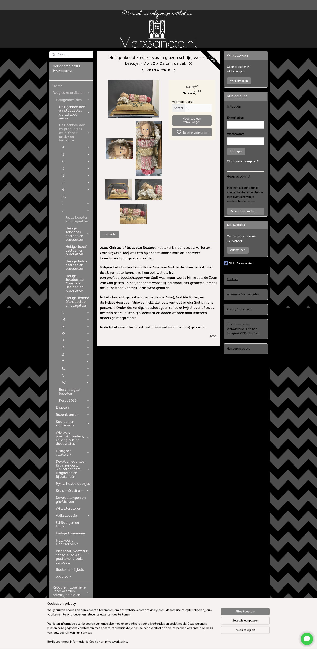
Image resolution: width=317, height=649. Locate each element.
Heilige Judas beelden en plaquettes (76, 265)
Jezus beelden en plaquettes (77, 219)
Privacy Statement (239, 309)
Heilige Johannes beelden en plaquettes (78, 234)
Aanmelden (237, 250)
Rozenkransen (73, 415)
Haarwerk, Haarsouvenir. (67, 542)
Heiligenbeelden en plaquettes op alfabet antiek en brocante (74, 132)
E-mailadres (235, 118)
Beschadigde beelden (69, 392)
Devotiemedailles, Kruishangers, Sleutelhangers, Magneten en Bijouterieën (73, 469)
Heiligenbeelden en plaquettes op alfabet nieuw (74, 112)
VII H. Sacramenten (238, 263)
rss (190, 641)
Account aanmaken (243, 211)
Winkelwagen (239, 81)
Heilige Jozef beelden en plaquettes (76, 250)
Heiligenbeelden (73, 100)
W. (76, 383)
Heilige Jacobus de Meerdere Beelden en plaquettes (75, 283)
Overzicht (109, 234)
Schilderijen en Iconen (67, 524)
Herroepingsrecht (238, 348)
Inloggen (236, 151)
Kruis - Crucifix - (73, 491)
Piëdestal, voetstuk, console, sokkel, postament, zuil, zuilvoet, (72, 556)
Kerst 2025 (74, 400)
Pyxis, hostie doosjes (73, 483)
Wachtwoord (235, 134)
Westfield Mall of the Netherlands (70, 622)
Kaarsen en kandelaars (73, 423)
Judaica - (63, 576)
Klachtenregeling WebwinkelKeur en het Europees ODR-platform (243, 329)
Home (57, 86)
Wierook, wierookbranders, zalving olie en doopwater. (73, 438)
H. (64, 196)
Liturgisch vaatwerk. (73, 453)
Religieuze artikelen (71, 93)
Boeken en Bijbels (70, 569)
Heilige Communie (70, 533)
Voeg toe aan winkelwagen (192, 120)
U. (76, 369)
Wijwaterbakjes (68, 508)
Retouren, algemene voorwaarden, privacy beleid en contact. (71, 593)
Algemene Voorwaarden (243, 294)
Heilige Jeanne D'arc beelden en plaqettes (77, 301)
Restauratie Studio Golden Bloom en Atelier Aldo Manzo (69, 609)
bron (213, 336)
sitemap (183, 641)
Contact (232, 279)
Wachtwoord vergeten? (243, 161)
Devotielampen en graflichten (71, 500)
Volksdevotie (73, 515)
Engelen (73, 407)
